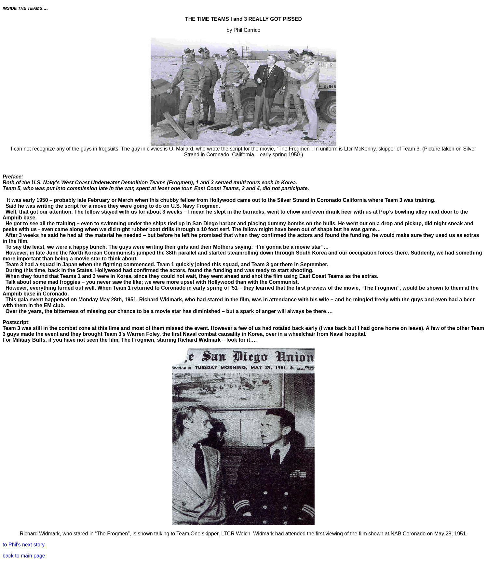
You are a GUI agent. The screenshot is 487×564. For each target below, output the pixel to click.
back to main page (24, 555)
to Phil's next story (24, 544)
